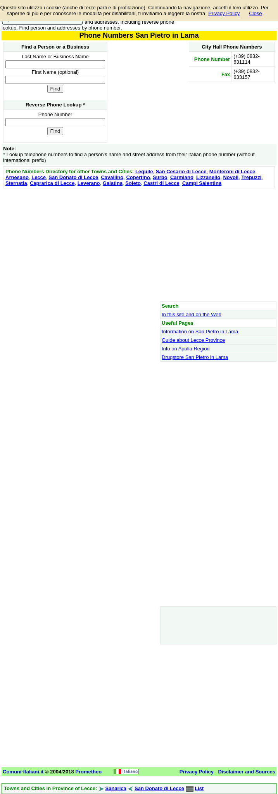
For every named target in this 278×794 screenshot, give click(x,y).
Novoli (230, 177)
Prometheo (88, 772)
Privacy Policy (224, 13)
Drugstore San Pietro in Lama (195, 357)
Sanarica (115, 788)
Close (255, 13)
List (199, 788)
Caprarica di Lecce (52, 183)
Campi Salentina (201, 183)
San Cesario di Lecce (181, 171)
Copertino (138, 177)
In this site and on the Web (191, 314)
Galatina (113, 183)
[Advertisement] (139, 244)
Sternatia (16, 183)
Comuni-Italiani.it (23, 772)
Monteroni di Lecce (232, 171)
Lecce (38, 177)
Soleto (133, 183)
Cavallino (112, 177)
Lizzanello (208, 177)
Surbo (160, 177)
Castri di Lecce (161, 183)
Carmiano (181, 177)
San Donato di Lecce (73, 177)
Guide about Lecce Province (193, 340)
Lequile (144, 171)
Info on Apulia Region (186, 349)
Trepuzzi (251, 177)
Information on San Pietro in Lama (200, 331)
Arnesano (17, 177)
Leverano (89, 183)
